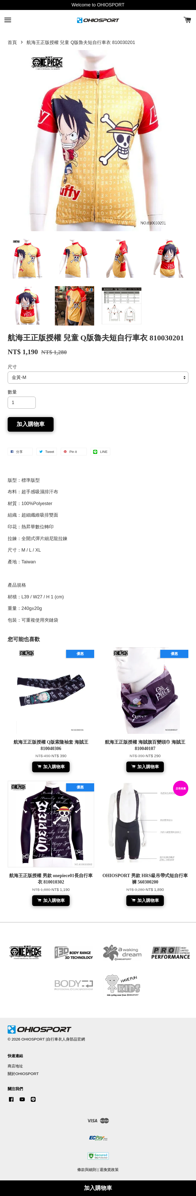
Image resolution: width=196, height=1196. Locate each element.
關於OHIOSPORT (23, 1073)
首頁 (12, 42)
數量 (12, 392)
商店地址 (15, 1066)
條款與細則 (86, 1169)
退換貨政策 (109, 1169)
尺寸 (12, 367)
